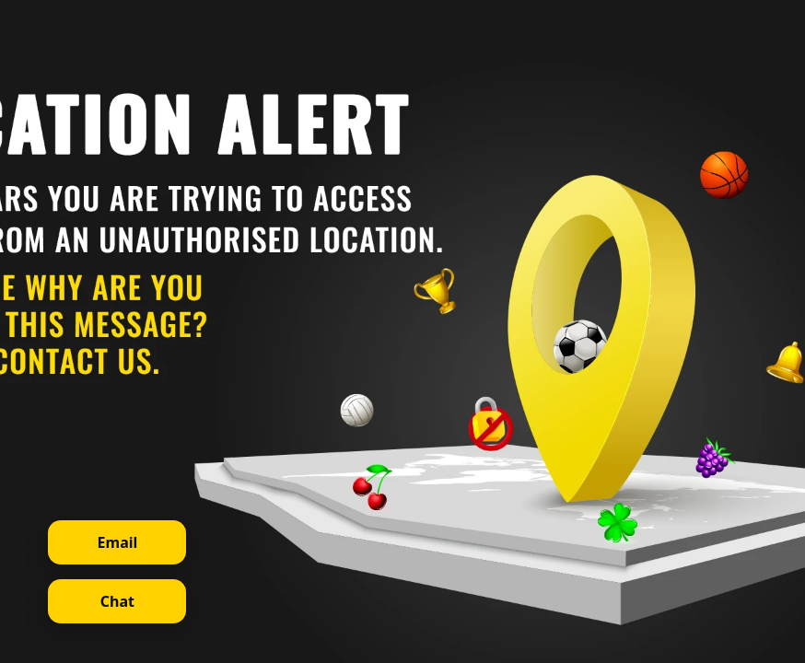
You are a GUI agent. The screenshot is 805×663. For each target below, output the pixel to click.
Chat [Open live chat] (117, 601)
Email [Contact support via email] (118, 542)
